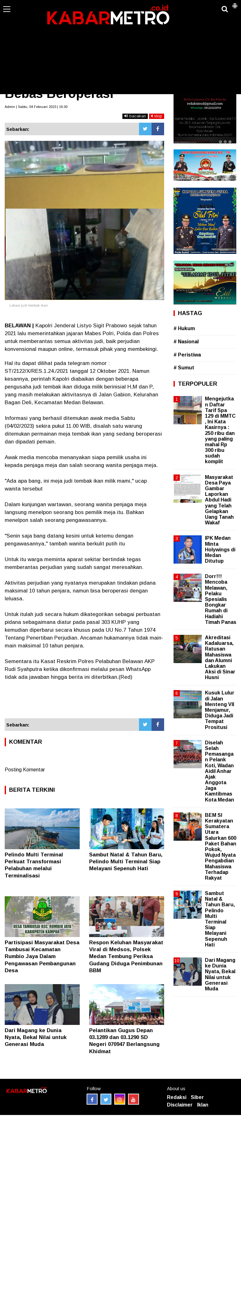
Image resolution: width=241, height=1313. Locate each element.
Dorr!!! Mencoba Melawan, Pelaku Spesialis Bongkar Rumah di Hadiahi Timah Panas (220, 599)
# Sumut (184, 367)
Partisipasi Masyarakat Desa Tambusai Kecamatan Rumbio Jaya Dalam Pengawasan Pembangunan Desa (42, 956)
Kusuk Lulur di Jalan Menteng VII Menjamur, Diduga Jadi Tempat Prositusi (219, 710)
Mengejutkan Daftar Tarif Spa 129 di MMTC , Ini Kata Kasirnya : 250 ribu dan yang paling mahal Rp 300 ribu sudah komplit (220, 430)
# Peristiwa (187, 354)
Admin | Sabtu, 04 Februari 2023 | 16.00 (36, 107)
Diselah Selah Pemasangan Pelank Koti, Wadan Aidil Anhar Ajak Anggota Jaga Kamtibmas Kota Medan (219, 771)
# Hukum (184, 328)
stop (156, 116)
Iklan (202, 1104)
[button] (235, 3)
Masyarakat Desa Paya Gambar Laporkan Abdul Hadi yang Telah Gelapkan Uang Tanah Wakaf (219, 500)
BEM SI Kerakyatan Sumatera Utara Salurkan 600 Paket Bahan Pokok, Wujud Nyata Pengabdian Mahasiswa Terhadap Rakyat (220, 846)
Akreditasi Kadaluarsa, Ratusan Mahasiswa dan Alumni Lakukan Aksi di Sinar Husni (220, 657)
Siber (197, 1097)
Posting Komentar (25, 769)
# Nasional (186, 341)
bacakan (135, 116)
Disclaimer (180, 1104)
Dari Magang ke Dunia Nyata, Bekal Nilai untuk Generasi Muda (36, 1037)
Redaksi (176, 1097)
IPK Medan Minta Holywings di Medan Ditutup (220, 549)
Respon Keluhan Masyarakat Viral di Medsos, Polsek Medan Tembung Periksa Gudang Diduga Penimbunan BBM (126, 956)
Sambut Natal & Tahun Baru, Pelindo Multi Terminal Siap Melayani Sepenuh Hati (126, 861)
